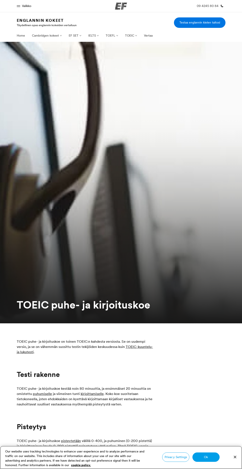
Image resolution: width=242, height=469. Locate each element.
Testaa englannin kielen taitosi (199, 22)
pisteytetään (71, 440)
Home (21, 35)
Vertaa (148, 35)
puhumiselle (42, 393)
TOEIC (129, 35)
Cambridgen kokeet (45, 35)
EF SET (73, 35)
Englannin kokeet (40, 20)
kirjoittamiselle (92, 393)
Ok (206, 457)
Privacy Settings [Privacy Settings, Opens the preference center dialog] (176, 457)
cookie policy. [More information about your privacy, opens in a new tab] (81, 465)
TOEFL (110, 35)
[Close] (235, 457)
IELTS (92, 35)
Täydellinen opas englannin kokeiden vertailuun (47, 25)
